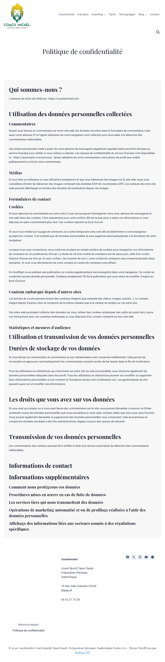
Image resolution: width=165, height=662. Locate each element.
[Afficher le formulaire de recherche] (158, 32)
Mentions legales (28, 624)
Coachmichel (66, 14)
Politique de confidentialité (28, 630)
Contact (155, 14)
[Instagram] (140, 557)
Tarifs (112, 14)
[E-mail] (146, 557)
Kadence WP (82, 652)
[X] (134, 557)
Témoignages (127, 14)
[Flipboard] (152, 557)
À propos (82, 14)
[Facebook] (127, 557)
